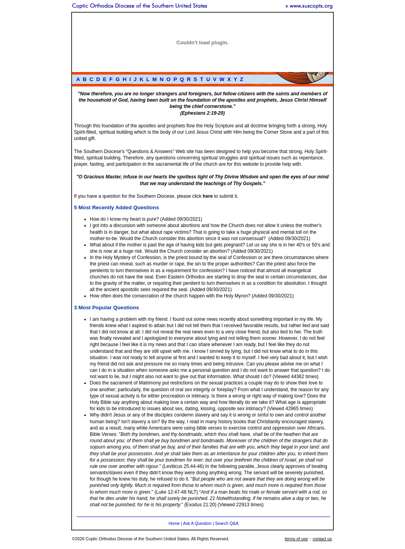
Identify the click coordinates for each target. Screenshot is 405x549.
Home (174, 523)
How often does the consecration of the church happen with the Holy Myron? (170, 296)
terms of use (296, 538)
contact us (322, 538)
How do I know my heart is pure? (124, 219)
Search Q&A (226, 523)
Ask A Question (197, 523)
